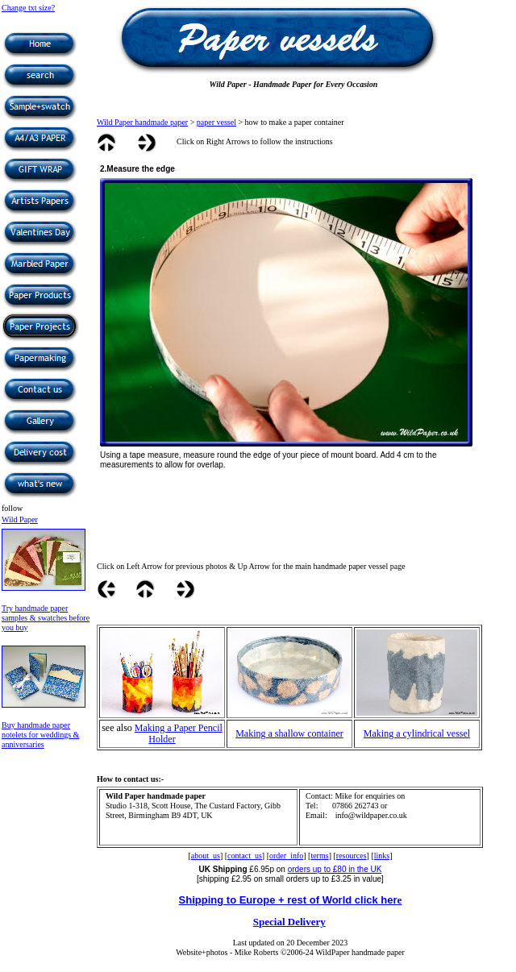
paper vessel (216, 122)
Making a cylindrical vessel (417, 733)
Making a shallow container (289, 733)
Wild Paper (20, 519)
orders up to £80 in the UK (335, 869)
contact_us (244, 855)
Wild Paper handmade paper (142, 122)
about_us (205, 855)
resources (351, 855)
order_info (286, 855)
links (381, 855)
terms (319, 855)
